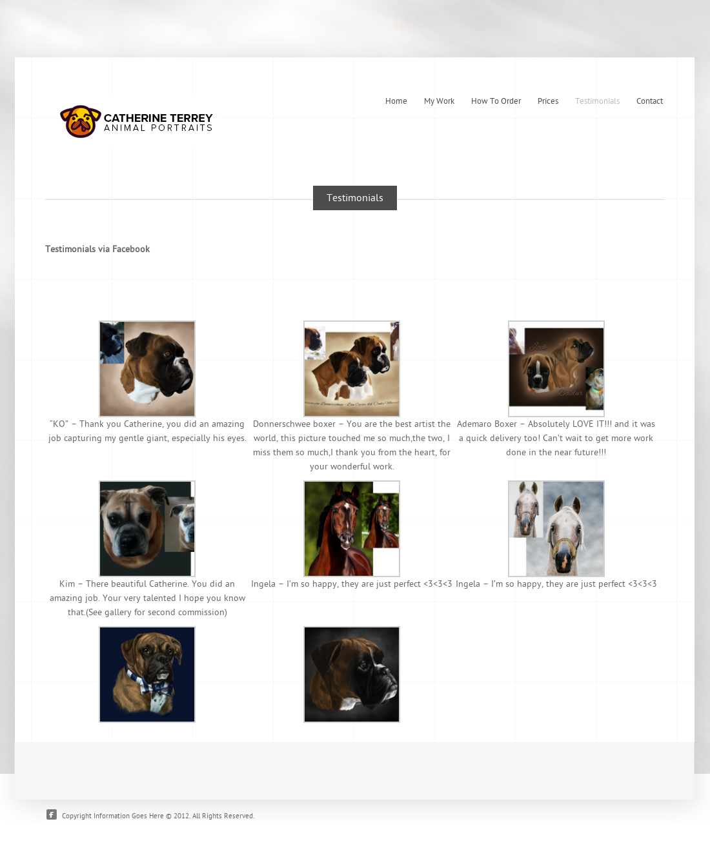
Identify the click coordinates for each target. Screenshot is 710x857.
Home (396, 101)
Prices (548, 101)
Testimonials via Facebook (97, 249)
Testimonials (597, 101)
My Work (439, 101)
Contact (649, 101)
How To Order (496, 101)
